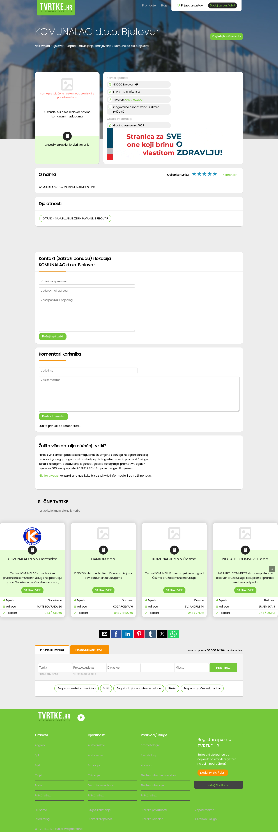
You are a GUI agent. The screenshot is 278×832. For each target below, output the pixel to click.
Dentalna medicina (101, 785)
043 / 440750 (123, 613)
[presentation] (272, 569)
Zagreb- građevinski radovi (202, 688)
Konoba (146, 765)
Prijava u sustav (189, 5)
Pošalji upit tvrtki (52, 336)
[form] (139, 671)
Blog (164, 5)
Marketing (43, 819)
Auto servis (95, 755)
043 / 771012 (196, 613)
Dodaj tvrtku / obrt (222, 5)
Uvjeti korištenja (100, 810)
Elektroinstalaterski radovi (158, 775)
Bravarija (94, 765)
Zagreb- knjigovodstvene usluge (138, 688)
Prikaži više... (43, 795)
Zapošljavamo (204, 810)
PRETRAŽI (223, 667)
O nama (41, 810)
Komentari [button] (230, 175)
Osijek (39, 775)
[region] (139, 60)
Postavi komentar (53, 416)
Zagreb (40, 745)
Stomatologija (150, 745)
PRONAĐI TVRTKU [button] (52, 650)
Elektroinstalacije (152, 785)
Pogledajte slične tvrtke (227, 36)
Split (106, 688)
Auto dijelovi (96, 745)
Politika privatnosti (154, 810)
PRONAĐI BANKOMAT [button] (89, 650)
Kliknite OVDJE (48, 476)
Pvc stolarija (149, 755)
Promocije (149, 5)
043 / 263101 (267, 613)
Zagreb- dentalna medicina (77, 688)
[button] (104, 634)
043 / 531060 (53, 613)
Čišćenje (94, 775)
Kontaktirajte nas (100, 819)
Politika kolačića (152, 819)
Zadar (39, 785)
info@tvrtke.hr (218, 785)
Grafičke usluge (206, 819)
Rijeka (172, 688)
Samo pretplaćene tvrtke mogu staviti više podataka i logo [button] (67, 95)
